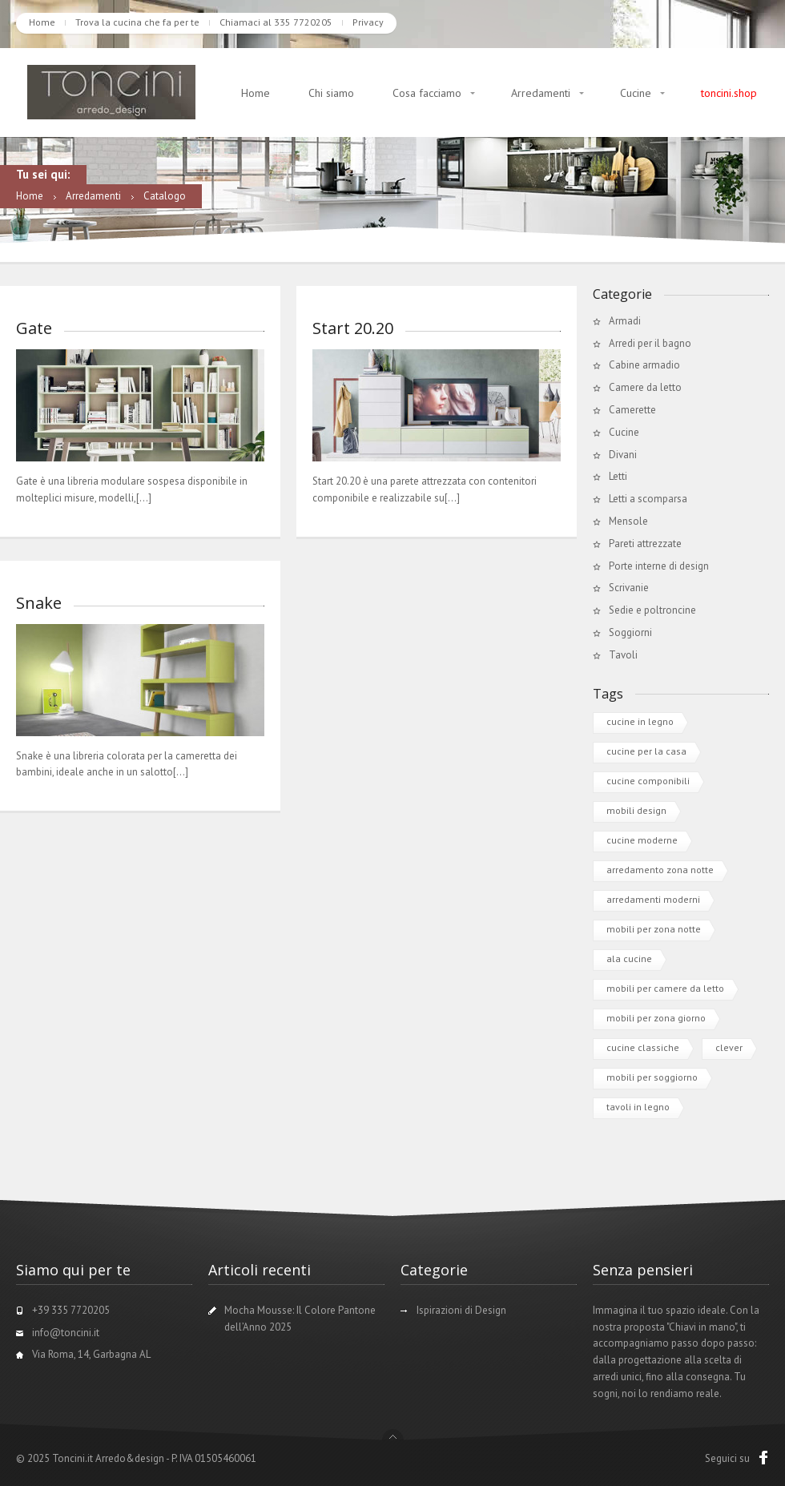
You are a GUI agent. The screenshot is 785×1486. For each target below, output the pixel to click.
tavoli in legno (638, 1107)
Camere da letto (645, 387)
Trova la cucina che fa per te (137, 22)
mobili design (636, 810)
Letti (618, 476)
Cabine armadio (644, 365)
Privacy (368, 22)
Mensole (628, 521)
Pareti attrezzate (645, 543)
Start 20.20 (352, 328)
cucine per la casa (646, 751)
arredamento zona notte (660, 870)
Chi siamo (331, 93)
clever (729, 1047)
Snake (39, 603)
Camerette (632, 410)
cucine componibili (648, 781)
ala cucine (629, 958)
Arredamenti (540, 93)
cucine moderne (642, 840)
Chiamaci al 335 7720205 (275, 22)
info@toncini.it (65, 1332)
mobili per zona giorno (656, 1018)
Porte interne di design (659, 566)
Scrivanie (629, 587)
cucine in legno (640, 721)
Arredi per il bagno (650, 343)
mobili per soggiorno (652, 1077)
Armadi (625, 321)
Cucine (635, 93)
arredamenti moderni (653, 899)
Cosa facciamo (426, 93)
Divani (623, 454)
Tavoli (623, 655)
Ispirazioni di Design (461, 1310)
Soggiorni (630, 632)
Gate (34, 328)
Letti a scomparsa (648, 498)
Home (42, 22)
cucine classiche (642, 1047)
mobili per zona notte (653, 929)
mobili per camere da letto (665, 988)
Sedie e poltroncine (652, 610)
